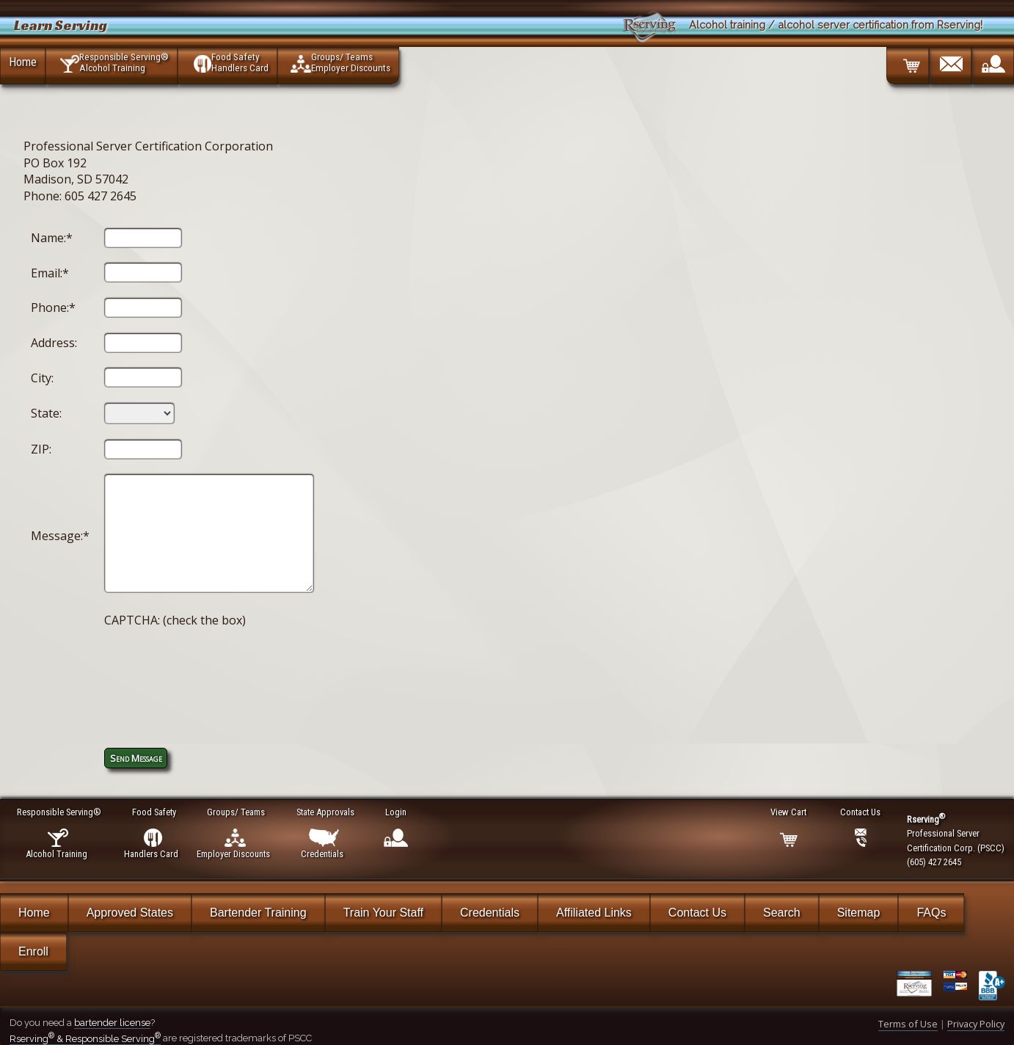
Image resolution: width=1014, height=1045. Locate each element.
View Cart (789, 812)
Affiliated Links (594, 912)
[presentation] (215, 671)
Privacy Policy (975, 1023)
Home (23, 61)
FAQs (931, 912)
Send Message (136, 758)
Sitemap (858, 912)
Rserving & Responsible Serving (85, 1038)
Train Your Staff (383, 912)
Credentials (489, 912)
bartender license (112, 1022)
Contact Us (697, 912)
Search (781, 912)
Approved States (130, 912)
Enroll (33, 951)
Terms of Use (908, 1023)
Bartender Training (258, 912)
